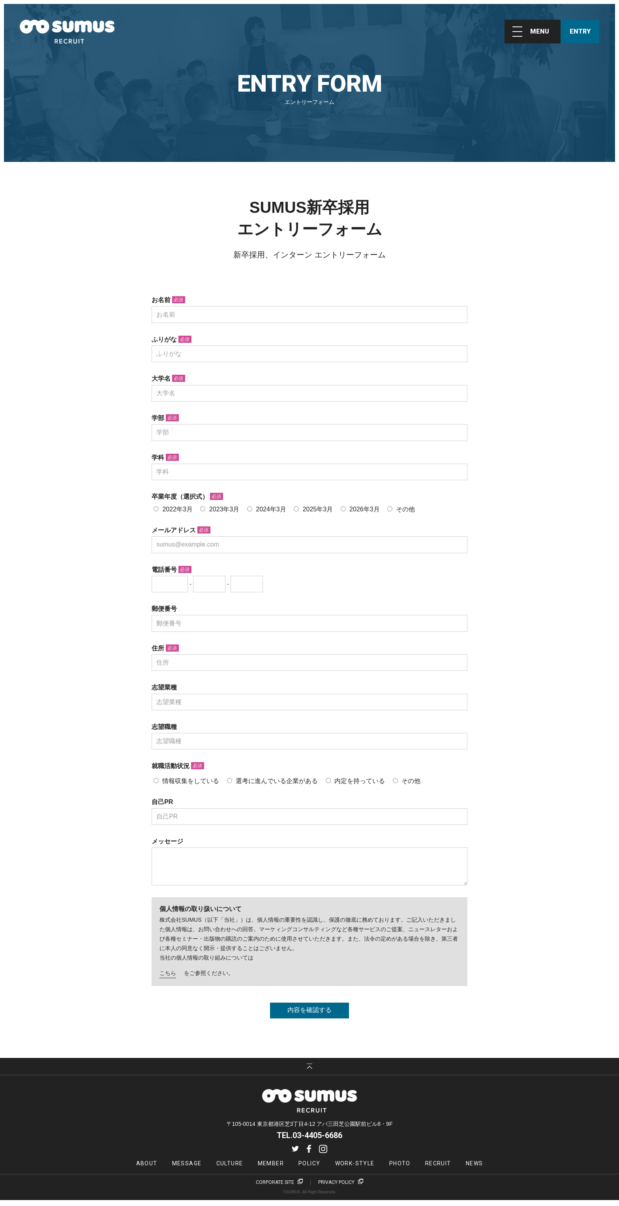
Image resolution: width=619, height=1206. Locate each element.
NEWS (474, 1169)
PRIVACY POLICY (336, 1188)
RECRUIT (438, 1169)
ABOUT (147, 1169)
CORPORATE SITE (275, 1188)
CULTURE (229, 1169)
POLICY (309, 1169)
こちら (167, 979)
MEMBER (271, 1169)
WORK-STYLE (355, 1169)
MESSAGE (187, 1169)
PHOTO (400, 1169)
